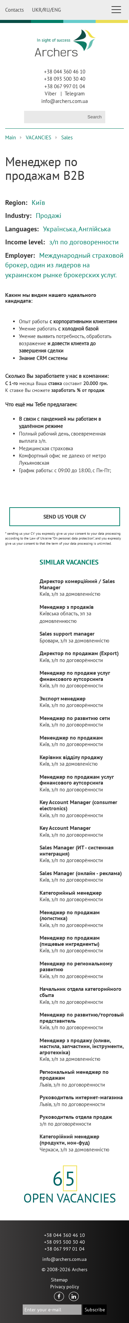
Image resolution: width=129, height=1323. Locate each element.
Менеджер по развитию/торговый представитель (82, 1017)
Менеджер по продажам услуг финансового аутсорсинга (77, 779)
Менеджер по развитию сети (75, 718)
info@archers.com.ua (64, 101)
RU (46, 10)
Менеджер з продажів (67, 606)
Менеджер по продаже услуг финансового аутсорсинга (75, 675)
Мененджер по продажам (71, 737)
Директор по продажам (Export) (79, 653)
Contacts (14, 10)
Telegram (75, 93)
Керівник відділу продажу (71, 757)
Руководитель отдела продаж (76, 1116)
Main (10, 137)
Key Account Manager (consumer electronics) (78, 805)
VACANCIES (38, 137)
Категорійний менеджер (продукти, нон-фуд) (69, 1139)
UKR (37, 10)
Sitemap (59, 1280)
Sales (67, 137)
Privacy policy (64, 1287)
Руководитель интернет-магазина (81, 1097)
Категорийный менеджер (71, 892)
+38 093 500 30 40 (64, 79)
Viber (50, 93)
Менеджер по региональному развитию (76, 966)
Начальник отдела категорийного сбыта (80, 991)
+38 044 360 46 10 (64, 71)
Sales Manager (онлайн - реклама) (81, 873)
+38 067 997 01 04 (64, 86)
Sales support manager (67, 633)
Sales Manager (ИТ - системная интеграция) (77, 850)
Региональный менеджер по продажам (74, 1074)
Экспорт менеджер (63, 698)
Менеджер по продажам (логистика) (70, 915)
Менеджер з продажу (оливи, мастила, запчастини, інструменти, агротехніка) (81, 1046)
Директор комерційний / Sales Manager (77, 584)
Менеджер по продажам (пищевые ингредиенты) (70, 940)
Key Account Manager (65, 827)
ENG (56, 10)
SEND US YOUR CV (64, 516)
